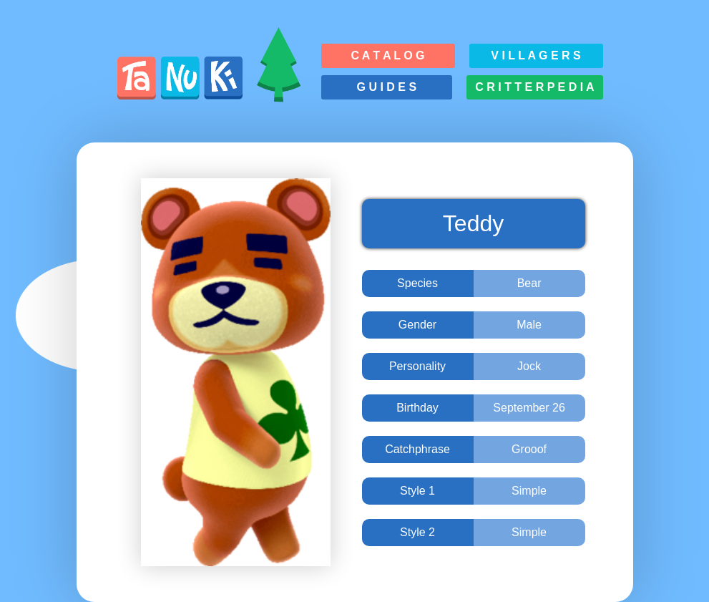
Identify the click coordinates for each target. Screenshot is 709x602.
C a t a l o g (387, 55)
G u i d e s (387, 87)
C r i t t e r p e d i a (534, 87)
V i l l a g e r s (535, 55)
